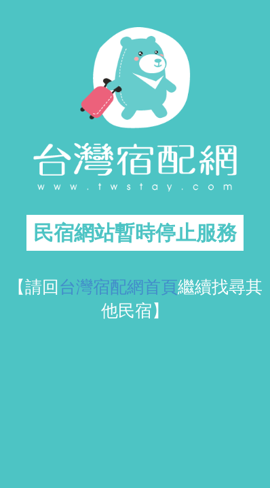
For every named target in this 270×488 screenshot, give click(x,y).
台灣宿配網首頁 (118, 286)
